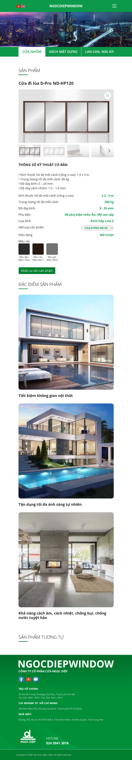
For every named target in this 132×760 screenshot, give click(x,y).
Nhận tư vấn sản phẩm (37, 271)
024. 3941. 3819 (54, 697)
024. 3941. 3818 (30, 697)
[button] (109, 151)
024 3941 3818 (57, 743)
